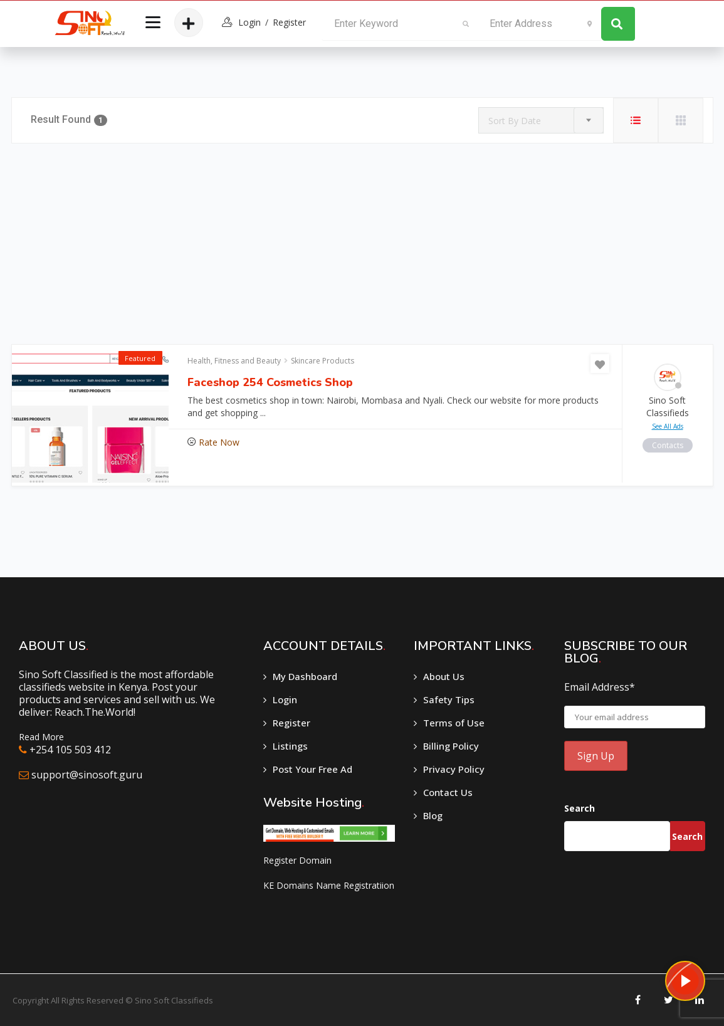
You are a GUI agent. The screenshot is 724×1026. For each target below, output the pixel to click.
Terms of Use (454, 722)
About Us (443, 676)
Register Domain (297, 860)
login (249, 22)
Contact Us (448, 792)
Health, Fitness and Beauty (234, 360)
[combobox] (541, 120)
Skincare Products (322, 360)
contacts (667, 445)
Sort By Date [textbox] (514, 121)
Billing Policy (451, 746)
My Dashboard (305, 676)
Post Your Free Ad (312, 769)
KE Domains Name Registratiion (328, 885)
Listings (290, 746)
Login (285, 699)
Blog (433, 815)
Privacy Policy (454, 769)
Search (579, 808)
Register (289, 22)
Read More (41, 737)
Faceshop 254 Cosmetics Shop (270, 382)
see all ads (667, 426)
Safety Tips (449, 699)
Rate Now (219, 442)
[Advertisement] (362, 244)
